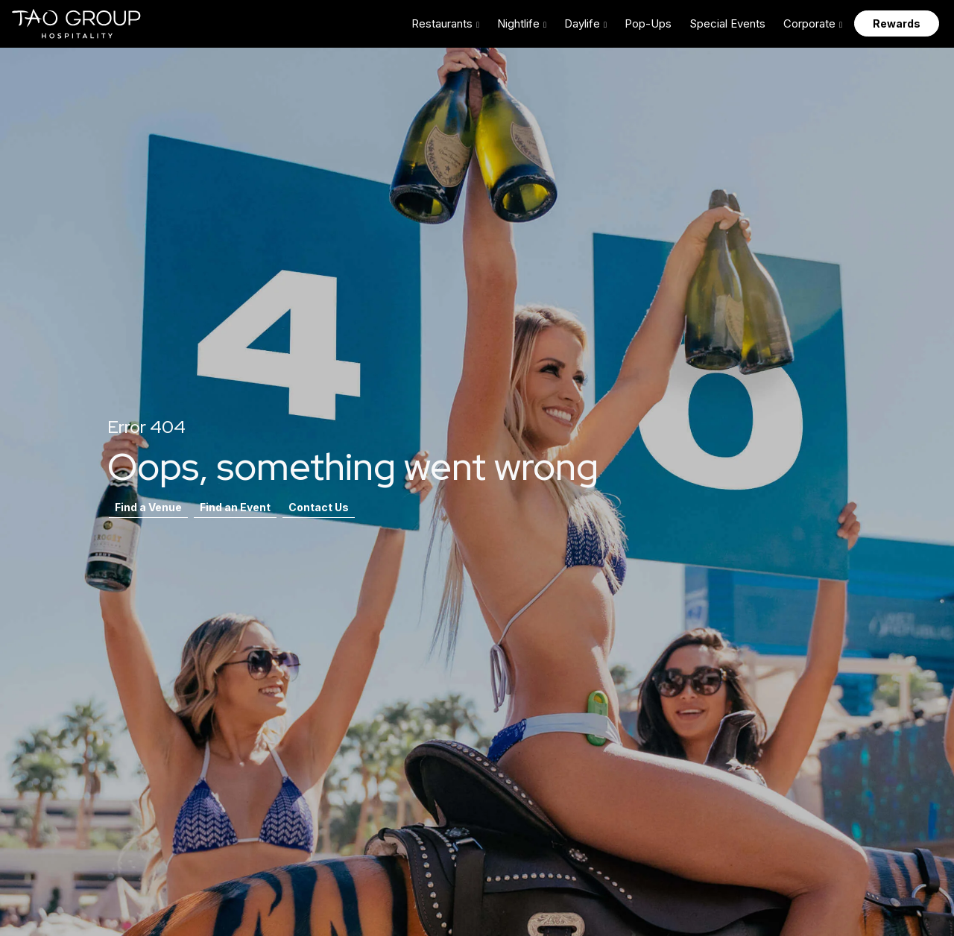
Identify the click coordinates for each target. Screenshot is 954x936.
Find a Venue (148, 507)
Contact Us (318, 507)
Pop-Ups (648, 23)
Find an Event (235, 507)
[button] (445, 23)
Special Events (727, 23)
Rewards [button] (896, 23)
